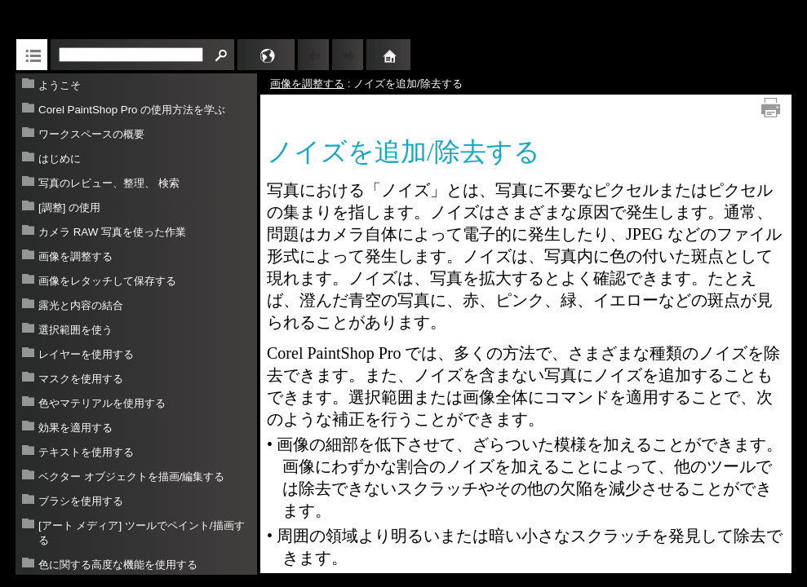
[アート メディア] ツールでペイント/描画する (141, 532)
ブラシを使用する (80, 501)
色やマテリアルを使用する (102, 403)
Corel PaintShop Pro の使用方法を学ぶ (131, 110)
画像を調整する (75, 256)
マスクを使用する (80, 379)
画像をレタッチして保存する (107, 281)
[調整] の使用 (69, 207)
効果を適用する (75, 427)
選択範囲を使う (75, 330)
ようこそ (59, 85)
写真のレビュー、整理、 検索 (109, 183)
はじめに (59, 158)
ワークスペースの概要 (91, 134)
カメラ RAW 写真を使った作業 (112, 232)
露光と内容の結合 (80, 305)
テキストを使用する (86, 452)
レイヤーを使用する (86, 354)
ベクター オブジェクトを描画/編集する (131, 476)
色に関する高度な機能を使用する (117, 564)
